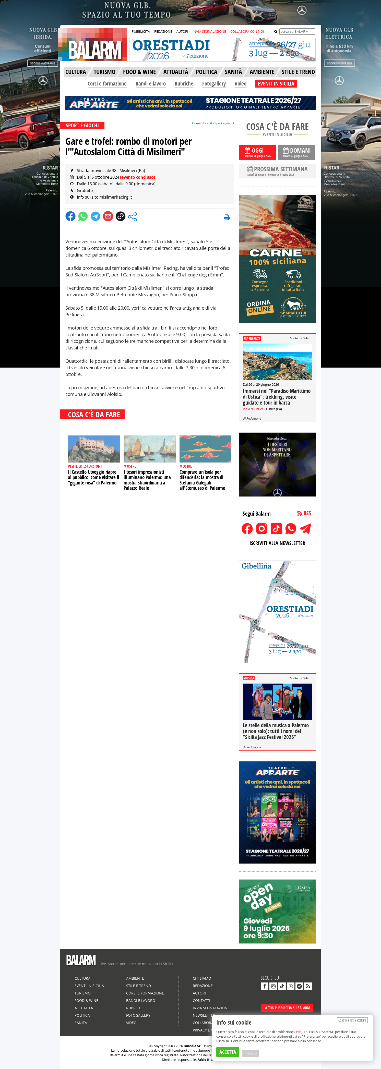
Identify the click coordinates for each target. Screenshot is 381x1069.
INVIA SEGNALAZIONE (209, 31)
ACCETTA (227, 1052)
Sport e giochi (224, 123)
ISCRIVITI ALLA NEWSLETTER (277, 543)
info (298, 1031)
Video (240, 83)
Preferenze (250, 1053)
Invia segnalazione (211, 1007)
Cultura (82, 978)
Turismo (83, 993)
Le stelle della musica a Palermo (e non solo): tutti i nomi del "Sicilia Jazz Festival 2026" (276, 731)
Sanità (81, 1022)
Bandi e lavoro (151, 83)
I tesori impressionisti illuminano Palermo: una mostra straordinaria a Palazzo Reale (147, 480)
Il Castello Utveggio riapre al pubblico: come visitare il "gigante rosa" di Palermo (93, 477)
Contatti (201, 1000)
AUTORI (182, 31)
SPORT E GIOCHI (82, 125)
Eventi (207, 123)
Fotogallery (214, 83)
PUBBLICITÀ (141, 31)
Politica (82, 1015)
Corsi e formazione (107, 83)
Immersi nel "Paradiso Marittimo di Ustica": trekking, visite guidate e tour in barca (277, 396)
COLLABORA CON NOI (247, 31)
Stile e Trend (138, 985)
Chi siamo (202, 978)
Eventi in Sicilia (89, 985)
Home (196, 123)
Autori (199, 993)
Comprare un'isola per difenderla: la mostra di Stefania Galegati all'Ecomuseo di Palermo (202, 480)
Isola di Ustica (253, 409)
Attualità (84, 1007)
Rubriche (184, 83)
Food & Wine (86, 1000)
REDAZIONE (163, 31)
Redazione (253, 418)
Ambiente (135, 978)
